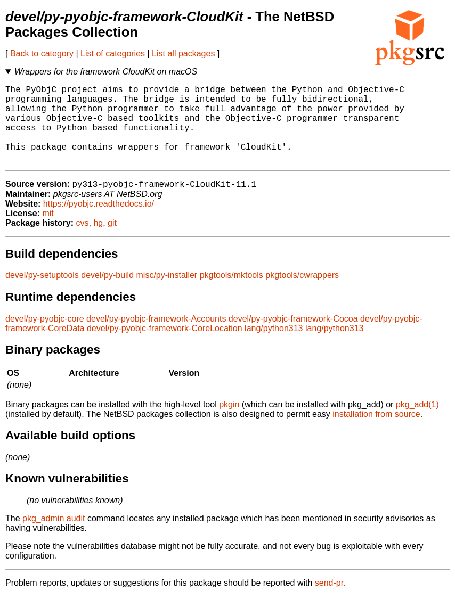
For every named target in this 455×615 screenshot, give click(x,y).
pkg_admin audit (53, 537)
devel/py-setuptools (42, 293)
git (112, 241)
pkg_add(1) (417, 423)
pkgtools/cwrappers (302, 293)
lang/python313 (274, 346)
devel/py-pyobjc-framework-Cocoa (293, 337)
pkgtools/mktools (231, 293)
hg (98, 241)
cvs (82, 241)
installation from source (376, 432)
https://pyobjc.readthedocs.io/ (98, 222)
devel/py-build (107, 293)
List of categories (112, 53)
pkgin (229, 423)
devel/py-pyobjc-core (44, 337)
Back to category (42, 53)
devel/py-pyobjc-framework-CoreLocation (164, 346)
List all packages (183, 53)
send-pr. (330, 601)
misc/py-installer (167, 293)
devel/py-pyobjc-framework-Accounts (156, 337)
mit (47, 231)
